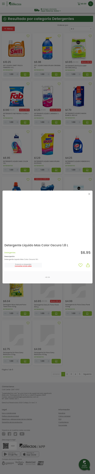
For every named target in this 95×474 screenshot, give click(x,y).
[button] (23, 266)
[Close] (89, 194)
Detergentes (9, 252)
